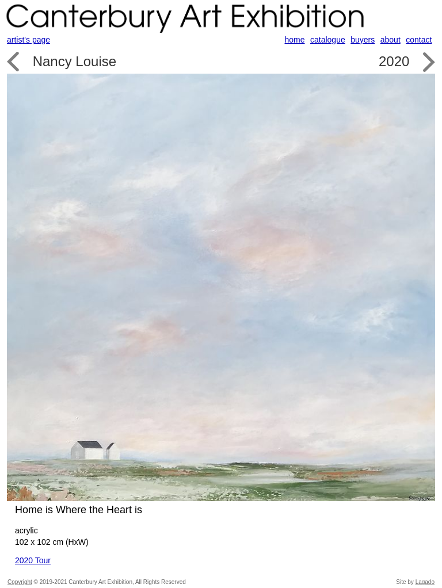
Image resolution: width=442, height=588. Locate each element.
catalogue (327, 39)
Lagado (425, 582)
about (390, 39)
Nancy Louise (74, 61)
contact (419, 39)
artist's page (28, 39)
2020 (394, 61)
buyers (362, 39)
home (295, 39)
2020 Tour (33, 560)
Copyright (19, 582)
